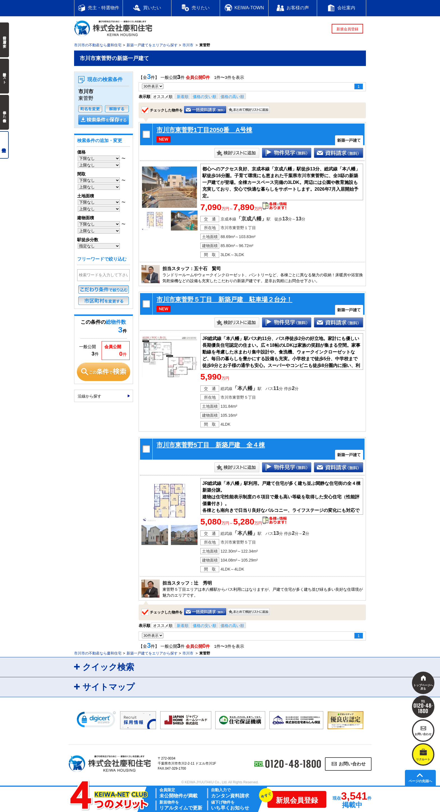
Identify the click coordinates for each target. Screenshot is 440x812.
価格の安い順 (204, 96)
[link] (96, 720)
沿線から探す (89, 396)
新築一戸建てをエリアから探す (152, 45)
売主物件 (4, 145)
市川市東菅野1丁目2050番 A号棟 (204, 129)
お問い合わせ (352, 763)
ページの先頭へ (420, 781)
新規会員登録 (347, 29)
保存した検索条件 (4, 112)
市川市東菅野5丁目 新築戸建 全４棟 (211, 444)
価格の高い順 (232, 96)
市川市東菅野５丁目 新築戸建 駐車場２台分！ (224, 299)
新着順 (183, 96)
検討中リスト (4, 76)
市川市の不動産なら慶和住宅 (98, 45)
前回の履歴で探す (4, 40)
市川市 (187, 45)
